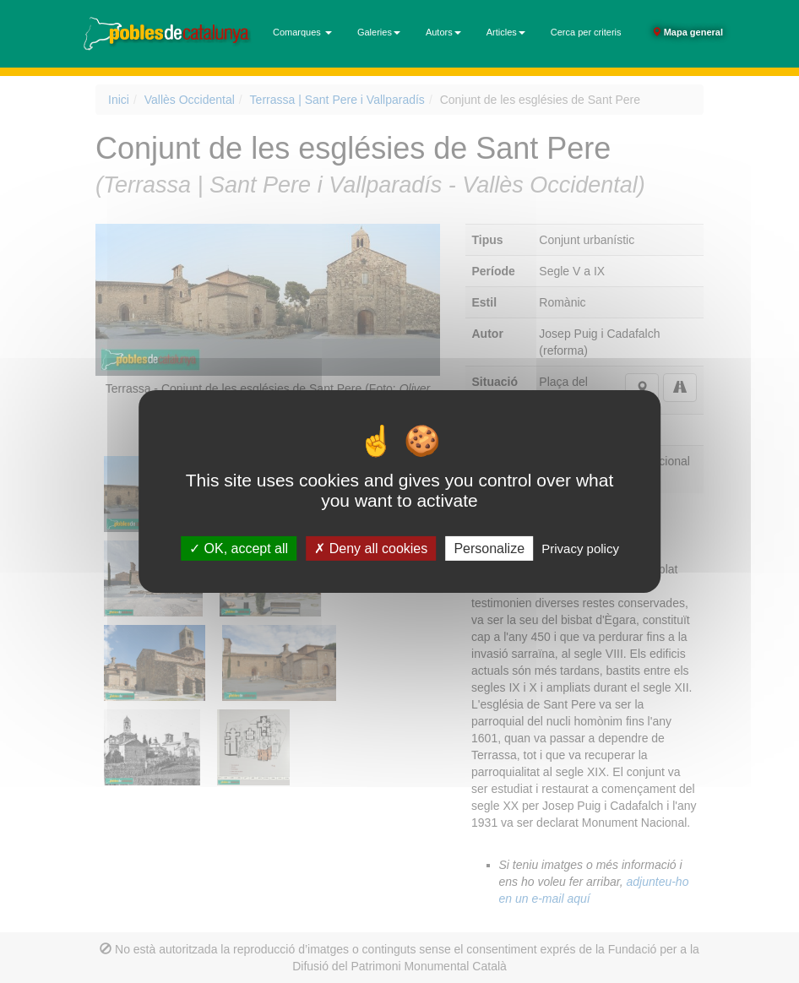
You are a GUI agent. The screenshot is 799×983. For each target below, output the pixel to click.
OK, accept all (238, 548)
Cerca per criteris (586, 32)
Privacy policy (580, 548)
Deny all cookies (370, 548)
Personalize (489, 548)
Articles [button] (505, 32)
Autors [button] (443, 32)
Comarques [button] (302, 32)
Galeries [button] (378, 32)
